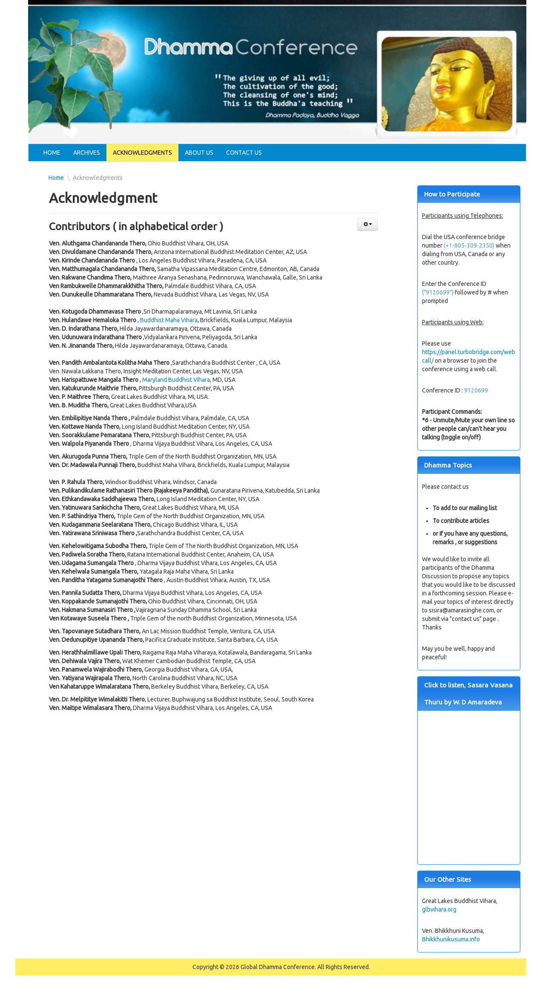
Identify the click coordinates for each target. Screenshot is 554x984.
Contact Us (244, 152)
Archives (86, 152)
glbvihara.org (439, 909)
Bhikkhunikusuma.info (451, 939)
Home (51, 152)
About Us (199, 152)
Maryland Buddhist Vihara (176, 379)
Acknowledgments (142, 152)
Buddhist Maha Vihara (169, 320)
